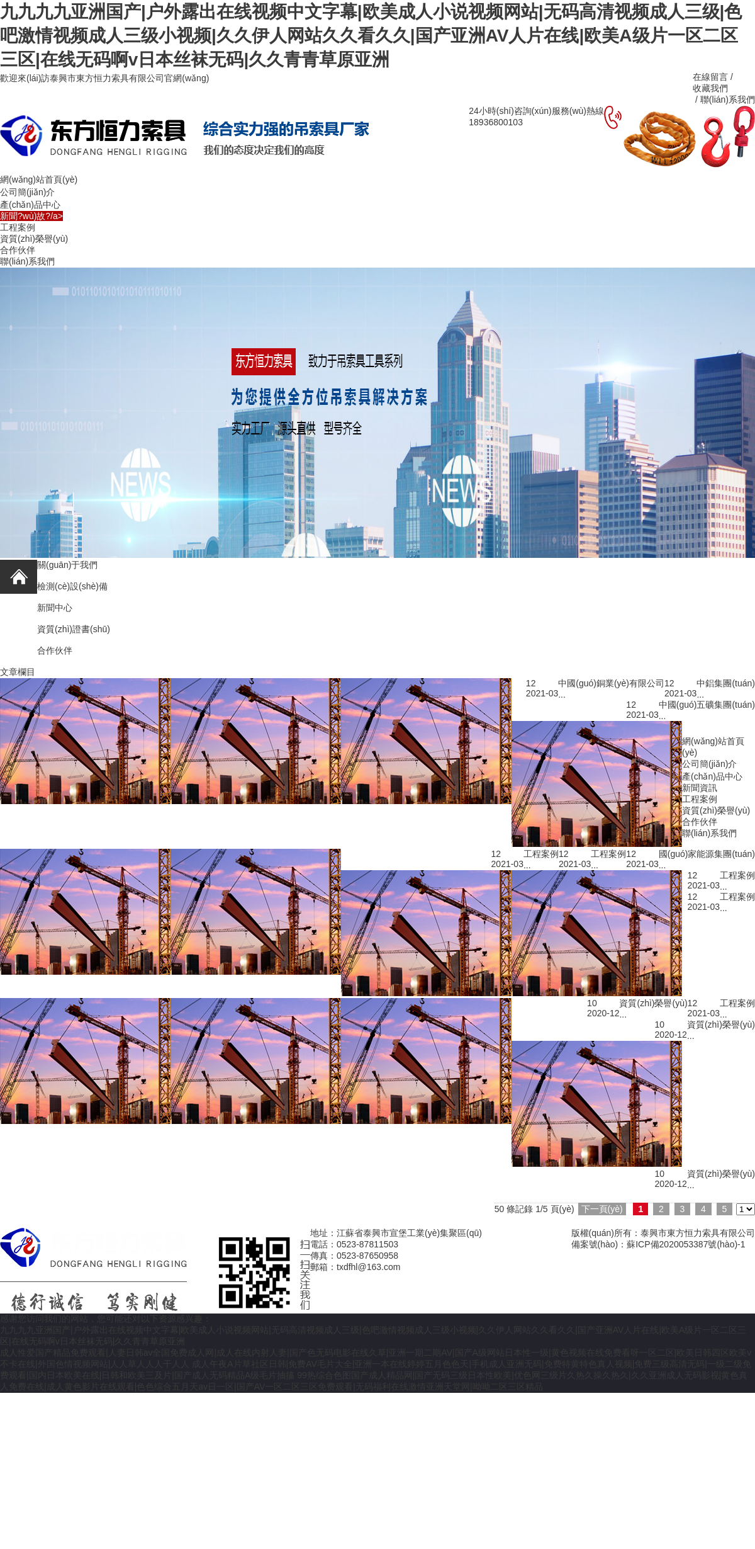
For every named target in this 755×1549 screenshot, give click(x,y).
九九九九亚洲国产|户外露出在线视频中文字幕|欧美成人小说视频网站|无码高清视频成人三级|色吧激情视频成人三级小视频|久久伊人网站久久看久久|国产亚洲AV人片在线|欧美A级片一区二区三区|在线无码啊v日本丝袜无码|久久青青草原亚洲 (371, 35)
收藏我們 (710, 88)
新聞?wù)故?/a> (31, 216)
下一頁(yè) (602, 1209)
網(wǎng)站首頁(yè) (38, 179)
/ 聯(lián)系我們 (724, 99)
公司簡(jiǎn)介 (27, 192)
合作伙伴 (17, 250)
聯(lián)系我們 (27, 261)
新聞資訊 (699, 788)
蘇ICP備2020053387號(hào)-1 (686, 1244)
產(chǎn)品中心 (30, 205)
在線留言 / (714, 77)
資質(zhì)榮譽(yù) (34, 239)
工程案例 (17, 227)
